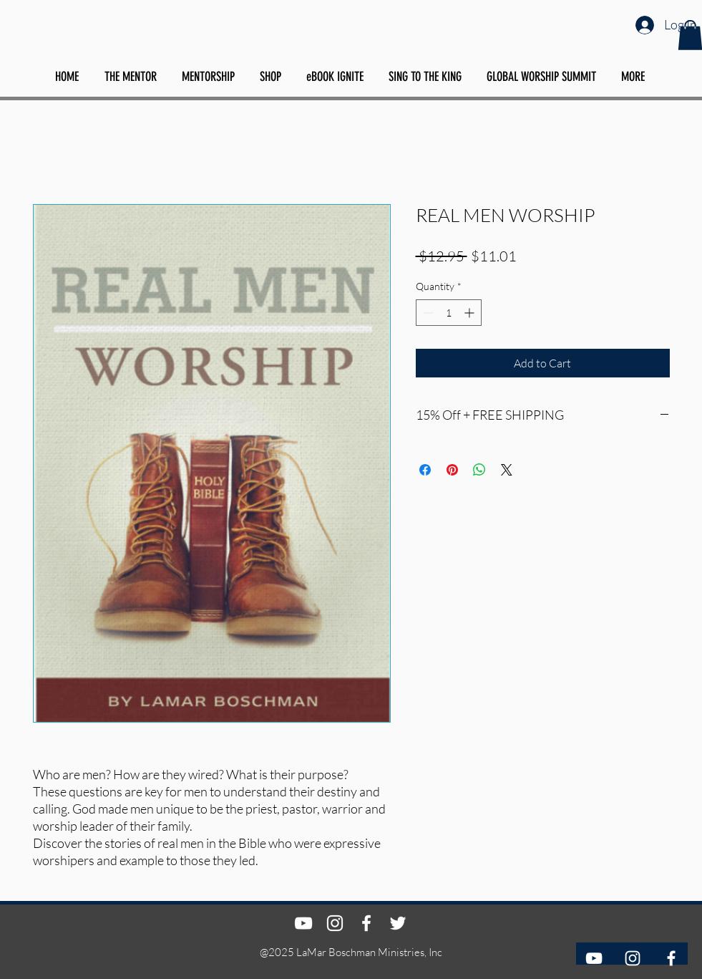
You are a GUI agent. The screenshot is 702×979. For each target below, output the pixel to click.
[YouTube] (594, 958)
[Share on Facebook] (425, 469)
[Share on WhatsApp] (479, 469)
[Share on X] (506, 469)
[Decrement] (427, 312)
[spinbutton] (449, 312)
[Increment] (470, 312)
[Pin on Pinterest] (452, 469)
